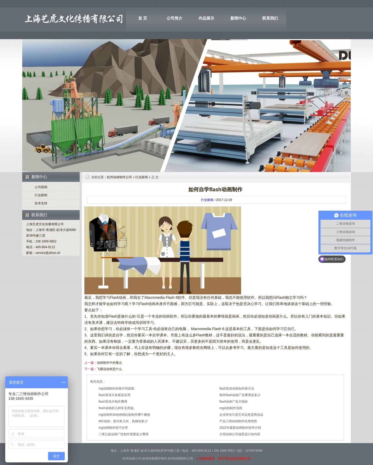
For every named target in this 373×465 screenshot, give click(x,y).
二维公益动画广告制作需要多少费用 (123, 434)
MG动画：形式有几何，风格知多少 (122, 421)
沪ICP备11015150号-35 (234, 458)
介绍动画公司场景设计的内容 (239, 434)
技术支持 (41, 203)
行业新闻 (41, 195)
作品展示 (206, 18)
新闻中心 (238, 18)
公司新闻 (41, 187)
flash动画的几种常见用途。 (117, 408)
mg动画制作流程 (231, 408)
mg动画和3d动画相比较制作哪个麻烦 (124, 414)
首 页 (142, 18)
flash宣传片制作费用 (112, 401)
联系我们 (270, 18)
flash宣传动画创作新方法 (236, 388)
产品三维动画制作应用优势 (238, 421)
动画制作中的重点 (109, 363)
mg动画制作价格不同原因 (116, 388)
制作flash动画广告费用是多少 (239, 395)
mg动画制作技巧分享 (113, 428)
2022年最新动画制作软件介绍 (240, 428)
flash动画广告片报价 (233, 401)
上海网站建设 (205, 458)
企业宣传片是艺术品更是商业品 (241, 414)
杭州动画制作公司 (119, 177)
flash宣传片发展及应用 (114, 395)
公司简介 (174, 18)
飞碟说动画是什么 (109, 369)
